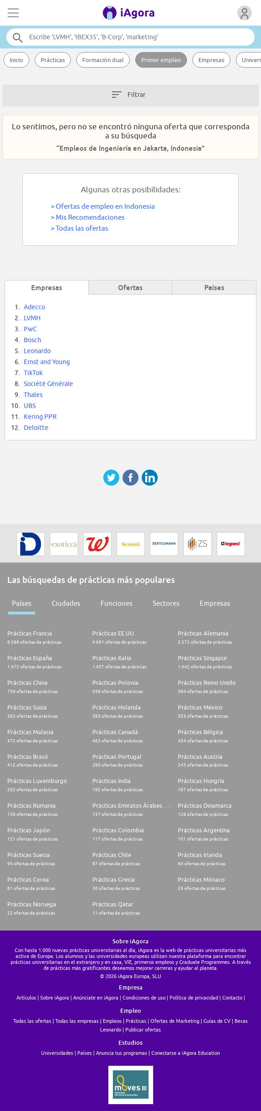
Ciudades (66, 603)
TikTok (33, 372)
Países (22, 603)
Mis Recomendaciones (90, 217)
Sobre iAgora (54, 997)
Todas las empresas (77, 1021)
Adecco (34, 307)
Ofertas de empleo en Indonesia (105, 206)
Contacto (232, 997)
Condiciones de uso (144, 997)
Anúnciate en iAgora (95, 997)
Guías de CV (216, 1021)
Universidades (57, 1053)
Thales (33, 394)
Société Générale (48, 383)
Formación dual (103, 59)
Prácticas (53, 59)
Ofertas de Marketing (174, 1021)
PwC (30, 329)
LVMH (32, 318)
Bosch (32, 340)
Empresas (211, 59)
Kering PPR (40, 416)
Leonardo (37, 350)
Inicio (16, 59)
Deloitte (36, 427)
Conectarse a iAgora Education (185, 1053)
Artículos (26, 997)
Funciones (117, 603)
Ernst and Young (47, 361)
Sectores (166, 603)
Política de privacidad (194, 997)
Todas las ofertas (82, 228)
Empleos (112, 1021)
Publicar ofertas (143, 1029)
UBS (30, 405)
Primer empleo (161, 59)
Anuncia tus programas (121, 1053)
